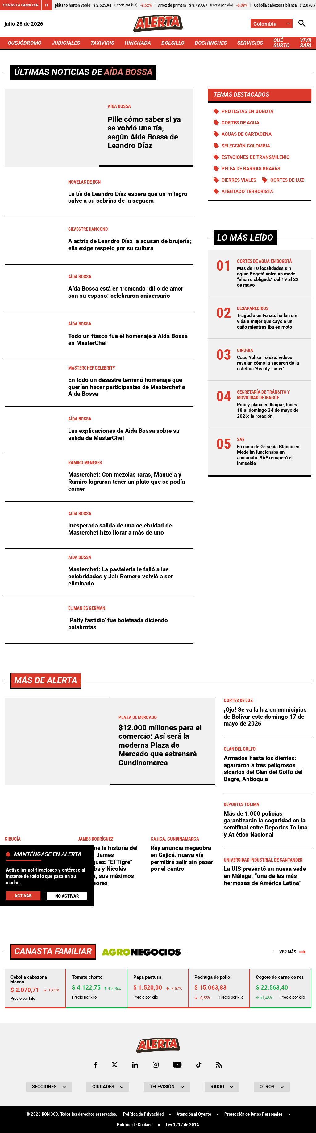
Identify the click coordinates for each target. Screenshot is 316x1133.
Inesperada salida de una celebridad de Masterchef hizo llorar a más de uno (120, 529)
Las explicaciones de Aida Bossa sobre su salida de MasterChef (124, 434)
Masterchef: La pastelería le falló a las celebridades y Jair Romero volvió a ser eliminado (120, 576)
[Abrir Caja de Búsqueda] (302, 23)
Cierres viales (239, 180)
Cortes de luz (287, 180)
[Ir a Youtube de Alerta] (177, 1065)
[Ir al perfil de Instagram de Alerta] (156, 1065)
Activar (23, 896)
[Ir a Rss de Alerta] (219, 1065)
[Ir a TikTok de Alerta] (199, 1065)
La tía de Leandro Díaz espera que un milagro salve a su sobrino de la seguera (127, 197)
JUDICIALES (66, 43)
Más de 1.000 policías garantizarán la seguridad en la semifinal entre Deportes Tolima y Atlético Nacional (265, 824)
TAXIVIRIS (102, 43)
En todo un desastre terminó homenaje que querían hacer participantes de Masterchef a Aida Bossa (126, 386)
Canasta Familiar (20, 5)
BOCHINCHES (211, 43)
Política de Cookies (134, 1125)
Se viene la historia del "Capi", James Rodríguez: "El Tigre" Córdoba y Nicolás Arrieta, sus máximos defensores (108, 865)
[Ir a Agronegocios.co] (141, 952)
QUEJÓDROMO (24, 43)
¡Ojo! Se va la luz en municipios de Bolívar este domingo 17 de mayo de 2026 (265, 716)
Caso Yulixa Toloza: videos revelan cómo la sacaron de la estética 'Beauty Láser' (268, 363)
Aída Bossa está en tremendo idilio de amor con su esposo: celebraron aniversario (125, 292)
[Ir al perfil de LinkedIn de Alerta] (135, 1065)
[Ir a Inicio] (158, 23)
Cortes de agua (240, 123)
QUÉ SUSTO (281, 42)
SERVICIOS (250, 43)
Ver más (292, 952)
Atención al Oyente (194, 1114)
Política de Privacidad (143, 1114)
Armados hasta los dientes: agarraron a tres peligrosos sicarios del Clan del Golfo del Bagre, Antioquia (263, 769)
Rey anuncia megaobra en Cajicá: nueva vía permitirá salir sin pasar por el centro (182, 858)
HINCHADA (138, 43)
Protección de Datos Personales (253, 1114)
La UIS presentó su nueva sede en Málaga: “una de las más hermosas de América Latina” (265, 875)
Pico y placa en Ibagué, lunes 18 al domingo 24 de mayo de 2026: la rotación (267, 410)
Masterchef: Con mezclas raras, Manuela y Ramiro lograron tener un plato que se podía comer (126, 481)
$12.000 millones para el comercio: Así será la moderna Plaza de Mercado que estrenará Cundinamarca (160, 745)
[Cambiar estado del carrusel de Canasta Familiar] (46, 5)
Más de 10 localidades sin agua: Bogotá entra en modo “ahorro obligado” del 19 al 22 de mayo (268, 277)
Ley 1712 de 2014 (182, 1125)
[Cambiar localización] (272, 23)
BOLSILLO (172, 43)
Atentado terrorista (247, 191)
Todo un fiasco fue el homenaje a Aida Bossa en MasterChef (128, 340)
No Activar (67, 896)
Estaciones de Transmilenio (255, 157)
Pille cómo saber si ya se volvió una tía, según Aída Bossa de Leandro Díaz (144, 132)
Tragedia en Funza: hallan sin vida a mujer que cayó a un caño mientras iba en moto (267, 321)
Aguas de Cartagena (247, 134)
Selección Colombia (246, 146)
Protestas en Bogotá (247, 111)
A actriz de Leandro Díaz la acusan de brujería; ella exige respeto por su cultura (129, 245)
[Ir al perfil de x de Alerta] (115, 1065)
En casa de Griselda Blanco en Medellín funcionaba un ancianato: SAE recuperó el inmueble (268, 455)
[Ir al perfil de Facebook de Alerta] (95, 1065)
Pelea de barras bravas (251, 169)
